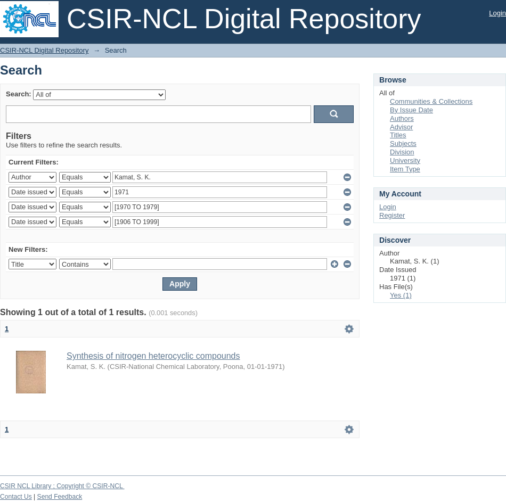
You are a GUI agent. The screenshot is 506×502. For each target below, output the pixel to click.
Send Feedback (60, 496)
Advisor (401, 127)
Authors (402, 118)
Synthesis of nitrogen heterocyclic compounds (153, 355)
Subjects (403, 143)
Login (497, 13)
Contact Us (16, 496)
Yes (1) (401, 295)
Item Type (405, 169)
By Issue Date (411, 110)
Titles (398, 135)
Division (402, 152)
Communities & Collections (431, 101)
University (405, 160)
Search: (18, 94)
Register (392, 215)
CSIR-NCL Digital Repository (44, 50)
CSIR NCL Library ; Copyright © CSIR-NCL (62, 486)
